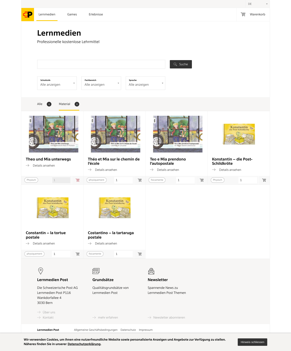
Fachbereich (90, 80)
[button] (252, 342)
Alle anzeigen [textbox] (50, 85)
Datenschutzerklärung (84, 344)
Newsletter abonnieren (166, 317)
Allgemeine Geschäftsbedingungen (96, 330)
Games (72, 14)
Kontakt (45, 317)
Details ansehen (40, 165)
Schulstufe (45, 80)
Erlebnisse (96, 14)
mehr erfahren (105, 317)
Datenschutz (128, 330)
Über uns (46, 312)
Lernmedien (47, 14)
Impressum (146, 330)
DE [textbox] (250, 4)
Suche (181, 64)
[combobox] (258, 4)
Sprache (133, 80)
